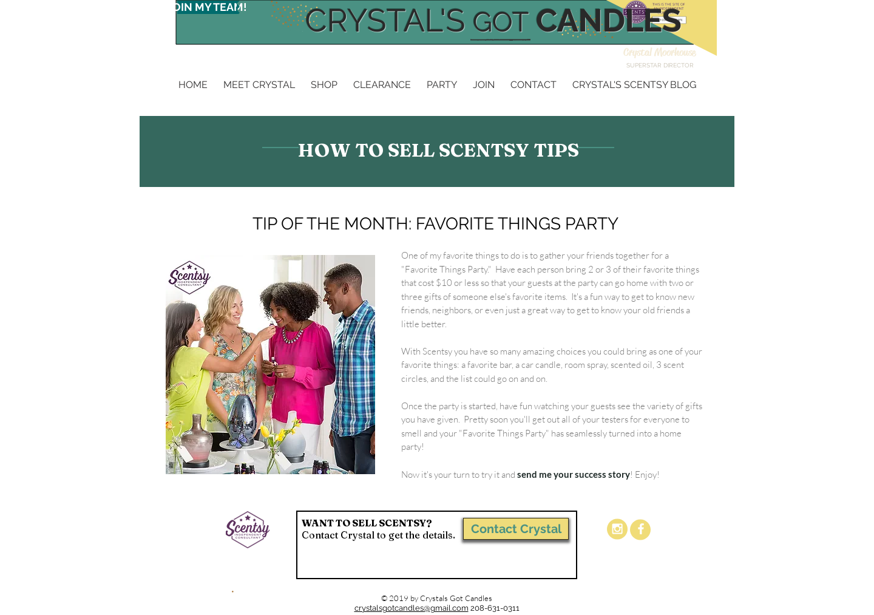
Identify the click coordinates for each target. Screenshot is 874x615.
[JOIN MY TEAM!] (207, 7)
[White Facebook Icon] (641, 529)
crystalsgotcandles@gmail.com (411, 608)
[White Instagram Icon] (617, 529)
